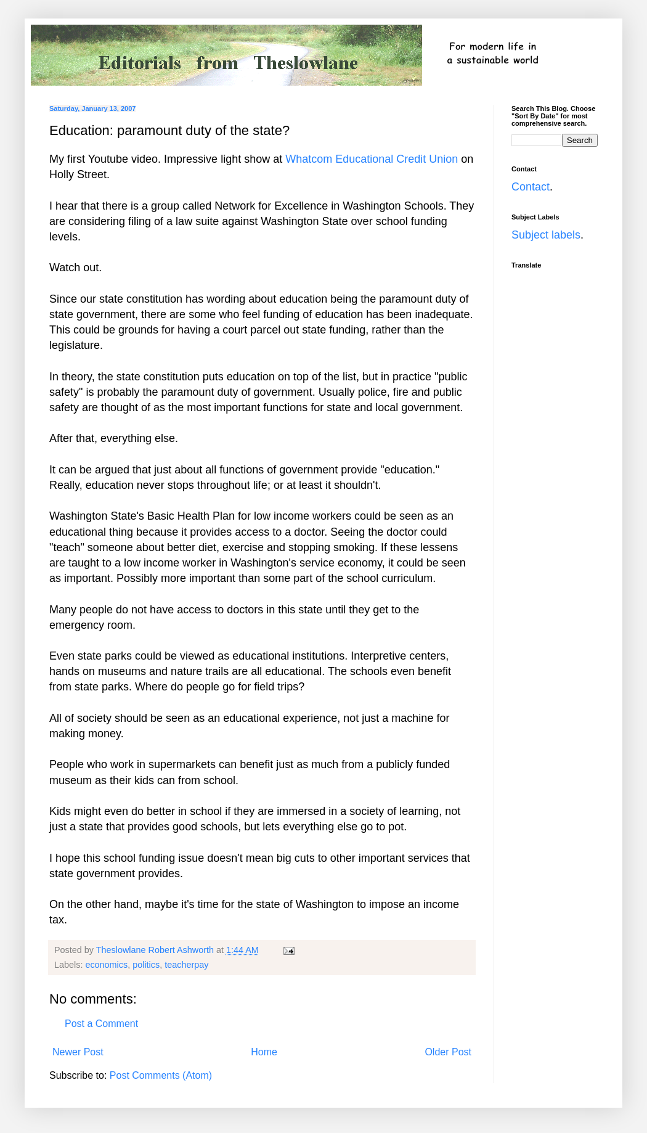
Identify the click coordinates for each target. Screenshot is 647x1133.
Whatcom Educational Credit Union (371, 159)
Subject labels (545, 235)
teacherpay (186, 965)
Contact (530, 187)
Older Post (448, 1052)
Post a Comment (101, 1023)
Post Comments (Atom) (161, 1075)
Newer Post (78, 1052)
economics (106, 965)
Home (264, 1052)
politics (146, 965)
